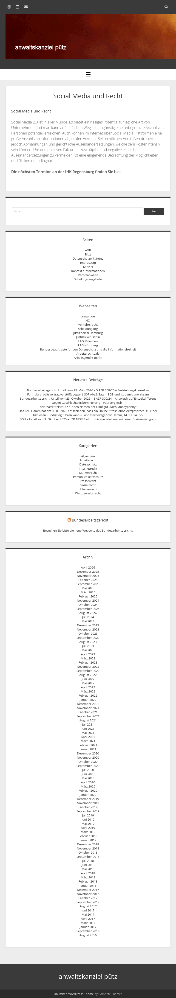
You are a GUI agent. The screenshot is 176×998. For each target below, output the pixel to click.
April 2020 (88, 782)
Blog (88, 254)
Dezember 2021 (88, 704)
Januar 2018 (88, 885)
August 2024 (88, 613)
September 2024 (88, 609)
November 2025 (88, 576)
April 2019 (88, 828)
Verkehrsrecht (88, 324)
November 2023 (88, 629)
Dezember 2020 (88, 753)
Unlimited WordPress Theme (74, 994)
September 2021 (88, 716)
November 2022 (88, 666)
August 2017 (88, 906)
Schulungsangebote (88, 279)
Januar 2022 (88, 700)
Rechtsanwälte (88, 275)
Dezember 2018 (88, 844)
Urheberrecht (88, 489)
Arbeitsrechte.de (88, 353)
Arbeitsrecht (88, 460)
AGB (88, 250)
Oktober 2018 (87, 852)
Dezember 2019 (88, 799)
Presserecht (88, 481)
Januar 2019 (88, 840)
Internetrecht (88, 468)
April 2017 (88, 919)
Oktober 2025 (87, 580)
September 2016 (88, 931)
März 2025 (88, 592)
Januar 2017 (88, 927)
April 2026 (88, 567)
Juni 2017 (88, 910)
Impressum (88, 263)
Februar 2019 (88, 836)
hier (117, 171)
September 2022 (88, 671)
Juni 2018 (88, 865)
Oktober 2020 (87, 762)
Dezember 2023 (88, 625)
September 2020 (88, 766)
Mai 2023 (88, 650)
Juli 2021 (88, 724)
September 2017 (88, 902)
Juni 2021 (88, 728)
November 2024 (88, 600)
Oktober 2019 (87, 807)
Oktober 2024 (87, 605)
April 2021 (88, 737)
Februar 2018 (88, 881)
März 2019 (88, 832)
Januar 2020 (88, 795)
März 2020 (88, 786)
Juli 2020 (88, 770)
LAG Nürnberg (88, 345)
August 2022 (88, 675)
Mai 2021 (88, 733)
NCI (88, 320)
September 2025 (88, 584)
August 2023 (88, 642)
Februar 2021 (88, 745)
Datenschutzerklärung (88, 258)
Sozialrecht (88, 485)
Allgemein (88, 456)
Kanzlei (88, 267)
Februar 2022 (88, 695)
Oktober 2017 (87, 898)
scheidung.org (88, 329)
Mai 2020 (88, 778)
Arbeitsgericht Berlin (88, 358)
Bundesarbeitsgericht (90, 520)
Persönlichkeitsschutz (88, 477)
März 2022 (88, 691)
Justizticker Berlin (88, 337)
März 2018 (88, 877)
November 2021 (88, 708)
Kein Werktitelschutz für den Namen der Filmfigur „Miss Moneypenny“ (88, 407)
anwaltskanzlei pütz (88, 976)
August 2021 (88, 720)
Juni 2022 (88, 679)
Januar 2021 (88, 749)
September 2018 (88, 857)
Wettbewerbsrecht (88, 493)
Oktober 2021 (87, 712)
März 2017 (88, 923)
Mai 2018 (88, 869)
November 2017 (88, 894)
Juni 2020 (88, 774)
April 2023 (88, 654)
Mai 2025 (88, 588)
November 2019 (88, 803)
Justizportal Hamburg (88, 333)
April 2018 (88, 873)
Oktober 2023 (87, 633)
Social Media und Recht (31, 111)
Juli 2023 (88, 646)
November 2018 (88, 848)
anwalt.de (88, 316)
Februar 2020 (88, 790)
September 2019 (88, 811)
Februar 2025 (88, 596)
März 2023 (88, 658)
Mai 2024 (88, 621)
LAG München (88, 341)
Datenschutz (88, 464)
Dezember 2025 (88, 571)
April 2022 (88, 687)
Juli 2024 (88, 617)
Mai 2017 (88, 914)
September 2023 (88, 638)
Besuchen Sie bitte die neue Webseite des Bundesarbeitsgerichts (88, 530)
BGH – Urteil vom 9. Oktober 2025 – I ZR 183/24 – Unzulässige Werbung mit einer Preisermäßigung (88, 419)
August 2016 (88, 935)
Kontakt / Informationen (88, 271)
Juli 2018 (88, 861)
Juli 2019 (88, 815)
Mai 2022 (88, 683)
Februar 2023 (88, 662)
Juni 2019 (88, 819)
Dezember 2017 (88, 890)
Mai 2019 (88, 823)
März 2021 (88, 741)
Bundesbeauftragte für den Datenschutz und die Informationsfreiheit (88, 349)
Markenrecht (88, 473)
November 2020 (88, 757)
